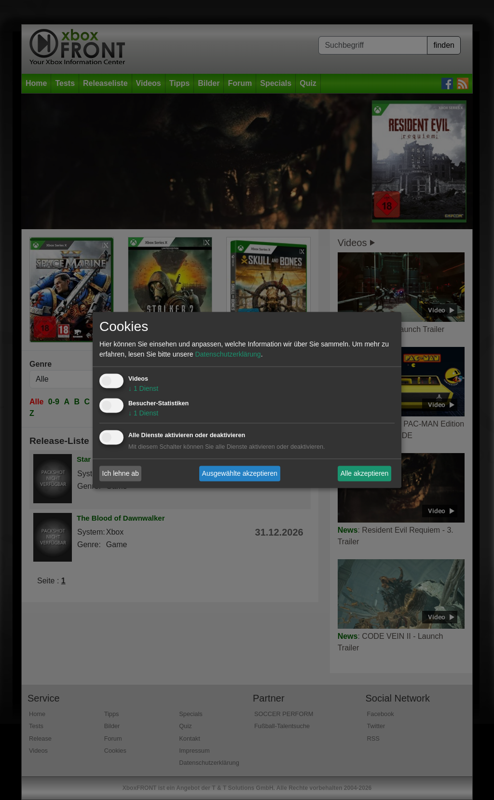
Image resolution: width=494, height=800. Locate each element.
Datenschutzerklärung (228, 355)
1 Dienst (143, 389)
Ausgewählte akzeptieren (239, 473)
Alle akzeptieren (365, 473)
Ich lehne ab (120, 473)
